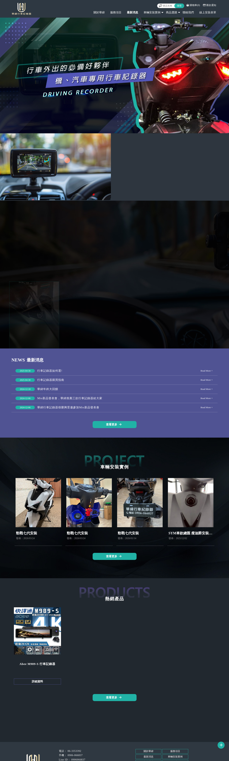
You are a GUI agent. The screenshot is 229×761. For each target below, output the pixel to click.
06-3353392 (74, 751)
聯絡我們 (188, 12)
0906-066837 (75, 755)
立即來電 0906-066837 (158, 182)
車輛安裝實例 (152, 12)
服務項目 (115, 12)
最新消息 (148, 756)
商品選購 (171, 12)
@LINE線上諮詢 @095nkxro (178, 190)
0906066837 (78, 759)
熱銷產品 (114, 270)
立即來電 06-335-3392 (198, 182)
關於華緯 (99, 12)
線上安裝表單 (207, 12)
